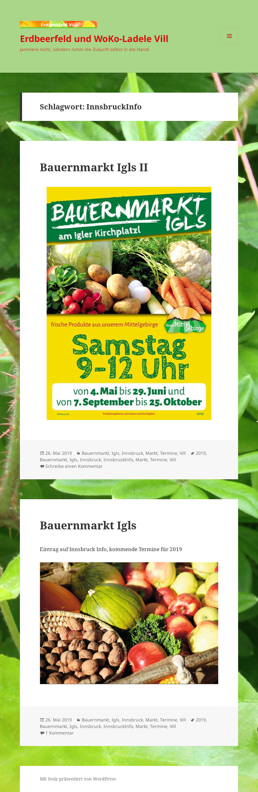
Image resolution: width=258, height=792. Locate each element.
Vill (183, 453)
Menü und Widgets (229, 44)
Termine (168, 453)
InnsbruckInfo (118, 460)
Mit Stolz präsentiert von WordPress (78, 779)
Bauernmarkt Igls (88, 525)
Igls (115, 453)
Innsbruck (132, 453)
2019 (201, 453)
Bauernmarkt (95, 453)
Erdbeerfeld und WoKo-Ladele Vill (94, 38)
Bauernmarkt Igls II (94, 167)
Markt (151, 453)
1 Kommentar (59, 733)
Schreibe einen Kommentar (74, 466)
